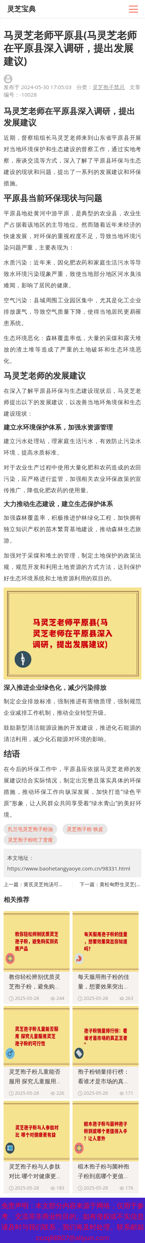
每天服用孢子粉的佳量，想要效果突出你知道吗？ (103, 986)
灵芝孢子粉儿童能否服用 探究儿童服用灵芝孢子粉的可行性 (35, 1081)
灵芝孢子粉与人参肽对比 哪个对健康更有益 (35, 1176)
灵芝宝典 (21, 9)
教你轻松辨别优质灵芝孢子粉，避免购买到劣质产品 (34, 986)
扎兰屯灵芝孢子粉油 (30, 829)
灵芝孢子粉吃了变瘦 (30, 839)
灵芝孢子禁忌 (108, 87)
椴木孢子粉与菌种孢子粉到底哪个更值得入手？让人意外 (103, 1176)
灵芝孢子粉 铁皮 (85, 829)
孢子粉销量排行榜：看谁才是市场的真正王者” (103, 1081)
